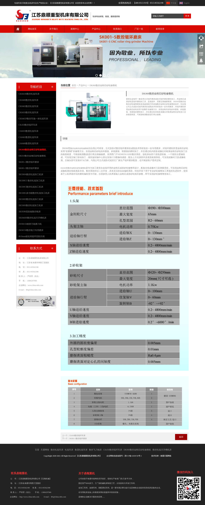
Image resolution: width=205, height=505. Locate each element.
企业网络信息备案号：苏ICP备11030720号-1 (124, 456)
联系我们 (117, 29)
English (186, 3)
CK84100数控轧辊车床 (29, 94)
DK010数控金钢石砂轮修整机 (32, 156)
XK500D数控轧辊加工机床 (31, 199)
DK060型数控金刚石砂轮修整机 (73, 168)
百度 (37, 450)
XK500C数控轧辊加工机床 (31, 187)
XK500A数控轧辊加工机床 (31, 174)
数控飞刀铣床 (95, 450)
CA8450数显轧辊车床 (28, 131)
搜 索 (187, 16)
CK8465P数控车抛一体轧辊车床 (33, 119)
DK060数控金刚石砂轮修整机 (103, 85)
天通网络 (45, 450)
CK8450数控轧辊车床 (28, 112)
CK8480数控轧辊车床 (28, 100)
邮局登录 (160, 29)
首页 (74, 85)
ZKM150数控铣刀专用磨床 (31, 230)
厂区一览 (139, 29)
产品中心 (96, 29)
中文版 (173, 3)
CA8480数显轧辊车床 (28, 143)
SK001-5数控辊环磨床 (78, 438)
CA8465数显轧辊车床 (28, 137)
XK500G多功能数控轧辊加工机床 (34, 193)
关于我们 (53, 29)
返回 (181, 437)
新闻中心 (75, 29)
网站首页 (32, 29)
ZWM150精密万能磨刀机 (30, 224)
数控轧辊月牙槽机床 (162, 450)
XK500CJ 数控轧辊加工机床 (32, 181)
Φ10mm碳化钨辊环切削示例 (32, 236)
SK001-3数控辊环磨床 (29, 162)
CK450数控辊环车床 (77, 435)
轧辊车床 (69, 450)
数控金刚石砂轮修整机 (79, 148)
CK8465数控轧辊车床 (28, 106)
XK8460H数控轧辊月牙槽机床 (32, 218)
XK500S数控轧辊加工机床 (31, 205)
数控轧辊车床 (57, 450)
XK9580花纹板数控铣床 (30, 211)
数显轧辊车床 (81, 450)
